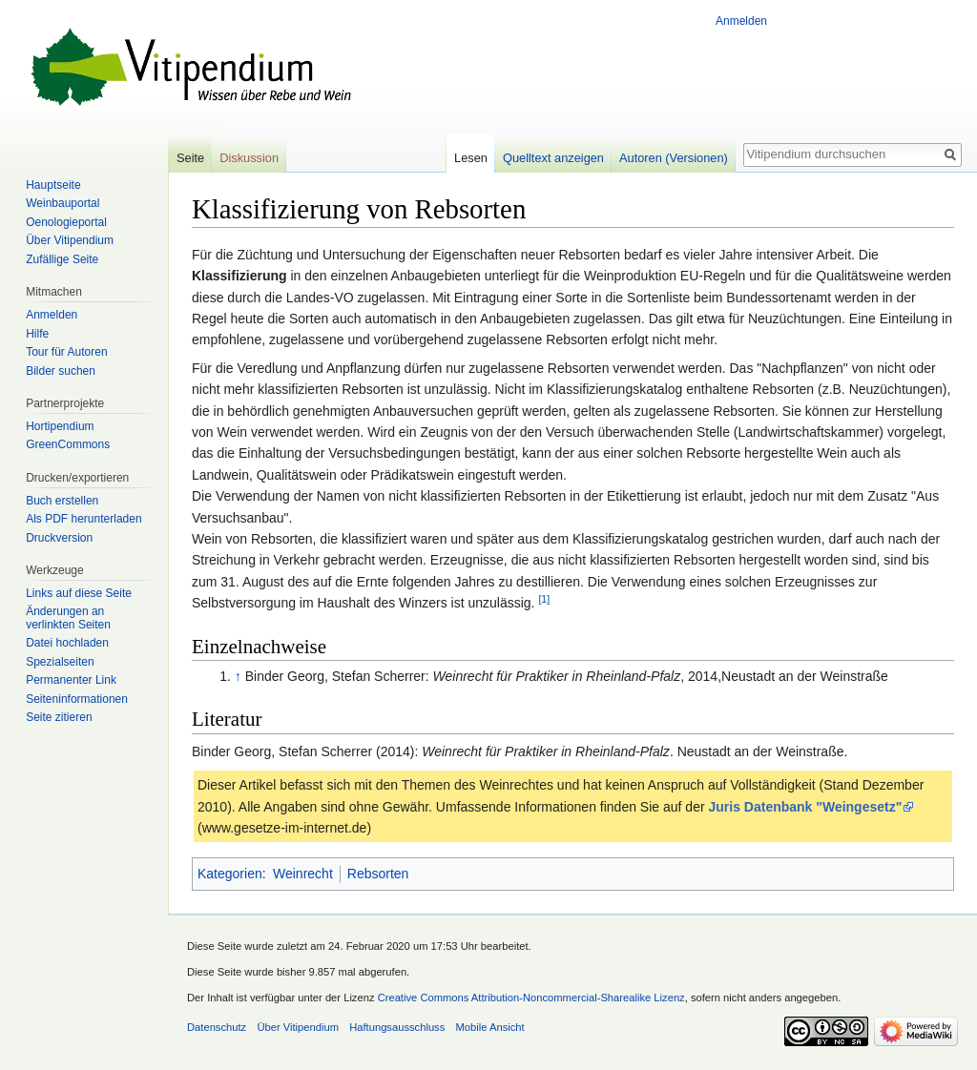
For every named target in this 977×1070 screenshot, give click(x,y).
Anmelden (741, 21)
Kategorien (229, 873)
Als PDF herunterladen (83, 518)
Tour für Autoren (66, 352)
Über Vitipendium (70, 240)
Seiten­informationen (77, 699)
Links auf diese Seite (79, 593)
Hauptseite (53, 185)
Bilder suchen (60, 371)
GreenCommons (68, 444)
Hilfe (37, 333)
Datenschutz (216, 1027)
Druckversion (59, 538)
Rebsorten (378, 873)
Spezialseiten (60, 662)
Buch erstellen (62, 500)
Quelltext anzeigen (553, 158)
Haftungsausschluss (397, 1027)
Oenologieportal (66, 222)
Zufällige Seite (62, 259)
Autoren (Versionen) (673, 158)
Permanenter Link (71, 680)
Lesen (471, 158)
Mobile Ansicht (490, 1027)
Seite (190, 158)
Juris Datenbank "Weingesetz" (805, 806)
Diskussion (249, 158)
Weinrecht (303, 873)
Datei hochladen (67, 642)
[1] (544, 599)
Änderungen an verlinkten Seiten (68, 618)
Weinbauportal (62, 203)
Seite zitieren (59, 717)
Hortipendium (60, 426)
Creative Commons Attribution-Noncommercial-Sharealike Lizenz (531, 997)
